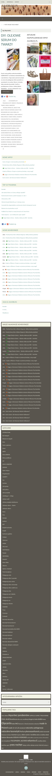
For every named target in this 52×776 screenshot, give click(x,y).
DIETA (4, 451)
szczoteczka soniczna (38, 737)
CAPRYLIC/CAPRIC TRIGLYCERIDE (38, 715)
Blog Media (14, 112)
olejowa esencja (16, 142)
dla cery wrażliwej (23, 719)
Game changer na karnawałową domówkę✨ (14, 162)
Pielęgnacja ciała (7, 575)
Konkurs (5, 521)
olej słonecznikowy (12, 130)
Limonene (31, 724)
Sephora (19, 735)
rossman (14, 735)
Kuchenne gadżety (7, 534)
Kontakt (17, 2)
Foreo (44, 719)
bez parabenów (21, 715)
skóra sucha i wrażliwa (29, 735)
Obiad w (5, 565)
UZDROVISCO (7, 146)
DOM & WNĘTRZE (7, 464)
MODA (4, 543)
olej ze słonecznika (6, 135)
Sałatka (4, 648)
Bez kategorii (6, 435)
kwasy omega (12, 116)
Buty (4, 442)
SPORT (4, 660)
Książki (4, 530)
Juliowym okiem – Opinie (9, 505)
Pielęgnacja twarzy (7, 597)
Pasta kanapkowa (7, 572)
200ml (6, 715)
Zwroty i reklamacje (8, 689)
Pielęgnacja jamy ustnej (9, 581)
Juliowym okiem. (7, 508)
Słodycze (5, 651)
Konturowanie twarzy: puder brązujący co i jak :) (14, 195)
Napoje (4, 553)
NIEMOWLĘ (6, 556)
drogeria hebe (33, 719)
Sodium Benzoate (7, 737)
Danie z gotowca (7, 445)
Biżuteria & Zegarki (7, 439)
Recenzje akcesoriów (8, 619)
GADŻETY (5, 477)
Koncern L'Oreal (23, 724)
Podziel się (12, 96)
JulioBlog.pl (10, 5)
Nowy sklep (6, 562)
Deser (4, 448)
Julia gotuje (5, 486)
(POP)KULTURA (6, 432)
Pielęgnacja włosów (8, 603)
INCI (16, 723)
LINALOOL (36, 724)
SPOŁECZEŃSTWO (7, 657)
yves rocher (16, 744)
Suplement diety (7, 664)
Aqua (11, 715)
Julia (4, 101)
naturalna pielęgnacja (15, 123)
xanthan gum (6, 745)
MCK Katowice (15, 119)
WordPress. (47, 774)
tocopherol (7, 741)
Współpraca (10, 2)
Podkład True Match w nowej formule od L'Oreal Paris (15, 211)
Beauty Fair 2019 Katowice (8, 110)
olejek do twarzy (5, 137)
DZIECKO (5, 467)
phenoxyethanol (32, 731)
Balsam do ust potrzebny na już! (10, 208)
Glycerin (6, 723)
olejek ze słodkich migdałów (8, 139)
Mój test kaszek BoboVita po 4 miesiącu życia (13, 202)
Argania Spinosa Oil (8, 107)
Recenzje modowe (7, 638)
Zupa (4, 686)
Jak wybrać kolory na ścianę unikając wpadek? (13, 192)
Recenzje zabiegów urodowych (10, 645)
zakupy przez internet (37, 745)
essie (40, 719)
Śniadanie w (6, 654)
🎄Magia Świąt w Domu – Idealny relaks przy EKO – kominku (18, 168)
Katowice (3, 114)
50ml (3, 715)
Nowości (5, 559)
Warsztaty (12, 105)
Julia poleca (6, 489)
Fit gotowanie (6, 473)
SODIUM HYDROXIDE (20, 737)
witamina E (13, 146)
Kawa (4, 511)
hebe (13, 724)
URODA (7, 105)
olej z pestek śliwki (17, 133)
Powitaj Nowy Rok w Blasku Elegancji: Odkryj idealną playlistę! (19, 165)
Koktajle (5, 518)
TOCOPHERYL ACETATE (19, 741)
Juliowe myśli (6, 499)
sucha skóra (30, 737)
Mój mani (5, 546)
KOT (4, 524)
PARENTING (45, 772)
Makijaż (4, 537)
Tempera (41, 774)
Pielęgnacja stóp (7, 591)
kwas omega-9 (5, 116)
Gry (3, 480)
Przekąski (5, 616)
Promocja (5, 613)
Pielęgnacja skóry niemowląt (10, 584)
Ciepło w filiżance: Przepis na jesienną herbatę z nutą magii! (18, 171)
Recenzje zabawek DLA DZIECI (10, 641)
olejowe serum (12, 144)
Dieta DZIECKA (6, 454)
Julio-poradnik (6, 492)
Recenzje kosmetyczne (8, 626)
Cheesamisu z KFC (6, 199)
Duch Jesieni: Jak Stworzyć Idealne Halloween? (15, 177)
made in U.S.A (13, 728)
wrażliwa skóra (42, 741)
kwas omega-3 (10, 114)
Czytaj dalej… (7, 91)
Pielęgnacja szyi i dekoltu (9, 103)
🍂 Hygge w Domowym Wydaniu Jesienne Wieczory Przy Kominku (20, 174)
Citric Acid (5, 719)
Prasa (4, 610)
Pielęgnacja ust (6, 600)
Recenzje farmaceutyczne (9, 622)
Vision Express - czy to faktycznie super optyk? (13, 214)
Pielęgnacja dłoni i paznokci (10, 578)
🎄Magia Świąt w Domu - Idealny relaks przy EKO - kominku (17, 218)
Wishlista (5, 676)
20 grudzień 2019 (13, 101)
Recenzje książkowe (8, 632)
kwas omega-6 (18, 114)
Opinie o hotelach (7, 569)
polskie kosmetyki (44, 732)
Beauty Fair (17, 107)
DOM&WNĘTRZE (9, 772)
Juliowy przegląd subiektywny (10, 502)
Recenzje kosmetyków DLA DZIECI (11, 629)
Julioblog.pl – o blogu (8, 496)
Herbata (5, 483)
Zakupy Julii (5, 679)
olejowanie (4, 144)
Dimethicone (13, 719)
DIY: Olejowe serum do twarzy (11, 39)
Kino (4, 515)
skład (47, 735)
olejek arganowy (16, 135)
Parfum (22, 731)
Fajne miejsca (6, 470)
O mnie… (3, 2)
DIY (18, 112)
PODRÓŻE (5, 607)
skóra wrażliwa (41, 735)
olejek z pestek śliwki (16, 137)
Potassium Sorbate (6, 735)
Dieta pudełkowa (7, 458)
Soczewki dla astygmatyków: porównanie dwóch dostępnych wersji (19, 205)
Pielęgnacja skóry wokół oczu (10, 587)
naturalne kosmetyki (6, 126)
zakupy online (26, 745)
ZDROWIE (5, 683)
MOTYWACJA (6, 550)
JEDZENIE (23, 772)
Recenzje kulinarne (7, 635)
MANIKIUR (22, 728)
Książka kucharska (7, 527)
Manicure (5, 540)
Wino (4, 673)
